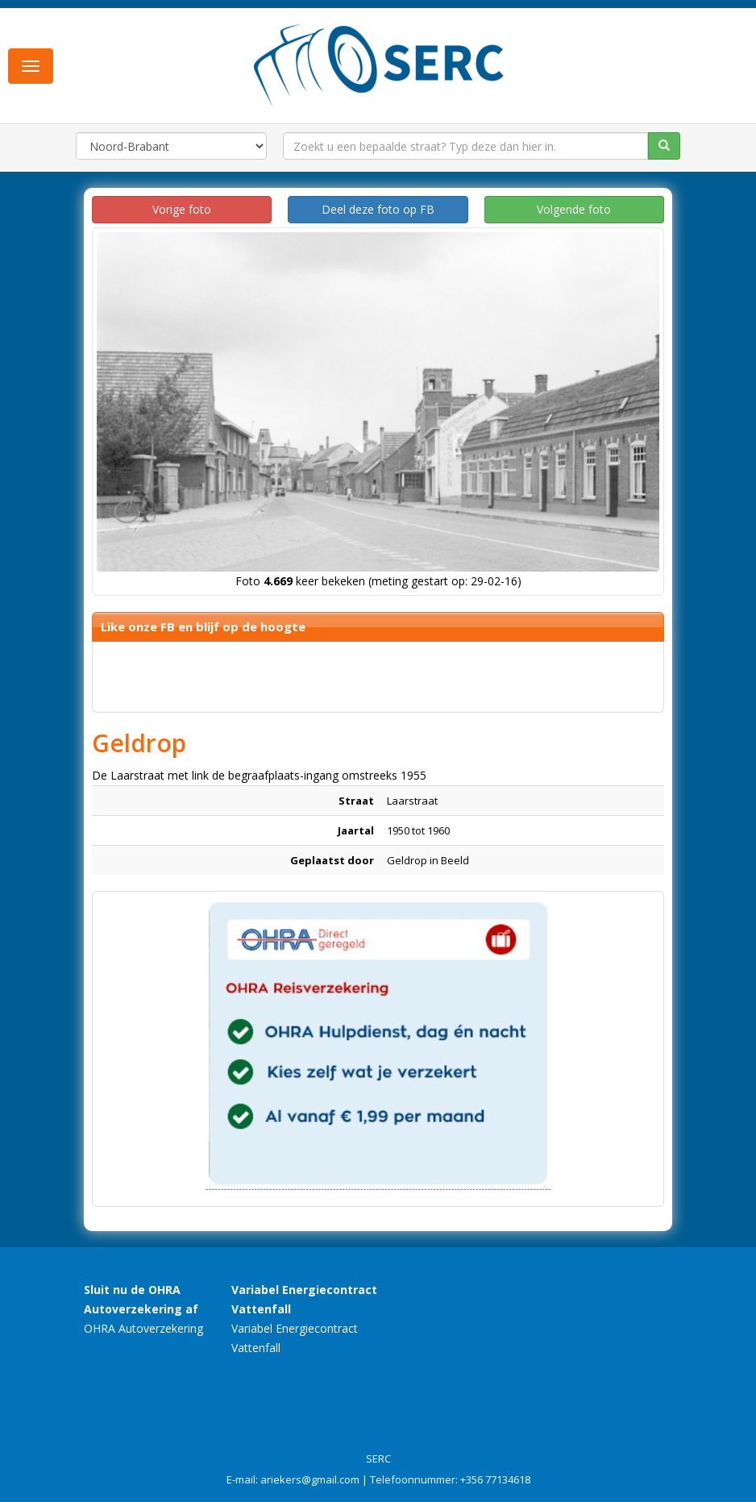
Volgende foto (574, 209)
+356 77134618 (495, 1479)
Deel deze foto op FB (378, 209)
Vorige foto (181, 209)
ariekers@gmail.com (309, 1479)
